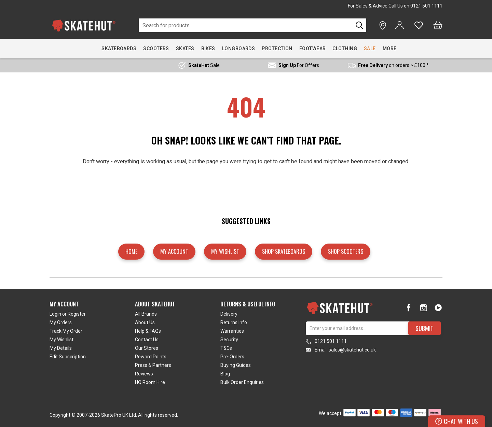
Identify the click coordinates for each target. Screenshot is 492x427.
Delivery (228, 314)
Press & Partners (153, 365)
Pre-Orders (232, 356)
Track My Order (66, 331)
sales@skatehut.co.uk (352, 350)
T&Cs (226, 348)
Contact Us (147, 339)
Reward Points (150, 356)
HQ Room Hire (150, 382)
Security (229, 339)
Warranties (232, 331)
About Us (145, 322)
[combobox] (246, 25)
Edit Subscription (68, 356)
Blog (225, 373)
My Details (61, 348)
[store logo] (84, 25)
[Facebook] (409, 307)
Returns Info (233, 322)
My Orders (61, 322)
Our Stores (146, 348)
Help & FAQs (148, 331)
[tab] (92, 344)
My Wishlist (61, 339)
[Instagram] (423, 307)
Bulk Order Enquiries (242, 382)
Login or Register (68, 314)
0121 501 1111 (426, 6)
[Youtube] (438, 307)
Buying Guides (235, 365)
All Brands (146, 314)
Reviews (144, 373)
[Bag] (437, 25)
